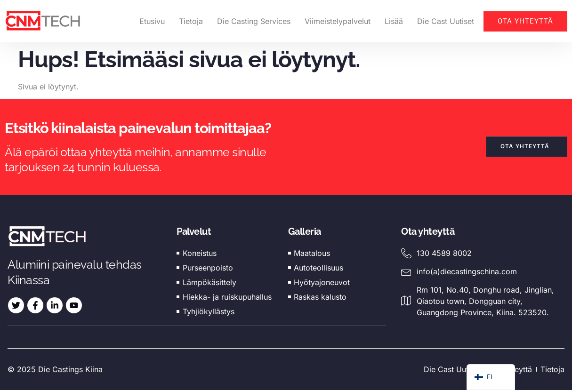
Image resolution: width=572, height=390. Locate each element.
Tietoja (191, 21)
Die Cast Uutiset (445, 21)
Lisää (394, 21)
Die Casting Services (253, 21)
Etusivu (152, 21)
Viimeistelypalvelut (338, 21)
